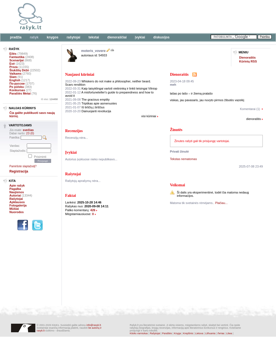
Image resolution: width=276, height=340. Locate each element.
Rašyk (34, 37)
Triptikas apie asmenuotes (91, 103)
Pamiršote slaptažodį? (22, 166)
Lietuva (199, 333)
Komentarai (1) (250, 109)
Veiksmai (177, 185)
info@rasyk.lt (93, 325)
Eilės (13, 53)
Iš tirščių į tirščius (84, 107)
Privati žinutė (179, 151)
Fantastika (16, 57)
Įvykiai (140, 37)
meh (173, 84)
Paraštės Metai (20, 93)
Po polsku (16, 86)
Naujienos (16, 192)
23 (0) (30, 133)
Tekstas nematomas (183, 159)
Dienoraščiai (117, 37)
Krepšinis (188, 333)
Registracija (18, 171)
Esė (12, 63)
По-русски (17, 83)
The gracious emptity (87, 99)
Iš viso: (49, 99)
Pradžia (16, 37)
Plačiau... (221, 203)
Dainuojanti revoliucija (88, 111)
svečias (28, 130)
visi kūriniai (148, 116)
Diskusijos (161, 37)
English (14, 80)
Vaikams (15, 73)
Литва (220, 333)
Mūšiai (14, 208)
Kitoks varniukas (139, 333)
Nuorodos (16, 212)
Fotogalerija (17, 205)
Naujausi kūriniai (79, 74)
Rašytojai (73, 37)
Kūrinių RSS (248, 61)
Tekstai (94, 37)
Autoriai (15, 195)
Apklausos (17, 202)
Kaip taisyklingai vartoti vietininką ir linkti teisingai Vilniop (111, 88)
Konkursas (17, 90)
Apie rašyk (17, 185)
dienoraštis (253, 119)
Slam (13, 77)
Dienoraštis (247, 57)
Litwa (229, 333)
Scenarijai (16, 60)
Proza (13, 67)
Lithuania (210, 333)
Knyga (177, 333)
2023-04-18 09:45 (182, 81)
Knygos (52, 37)
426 (92, 210)
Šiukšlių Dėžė (19, 70)
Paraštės (167, 333)
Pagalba (15, 188)
